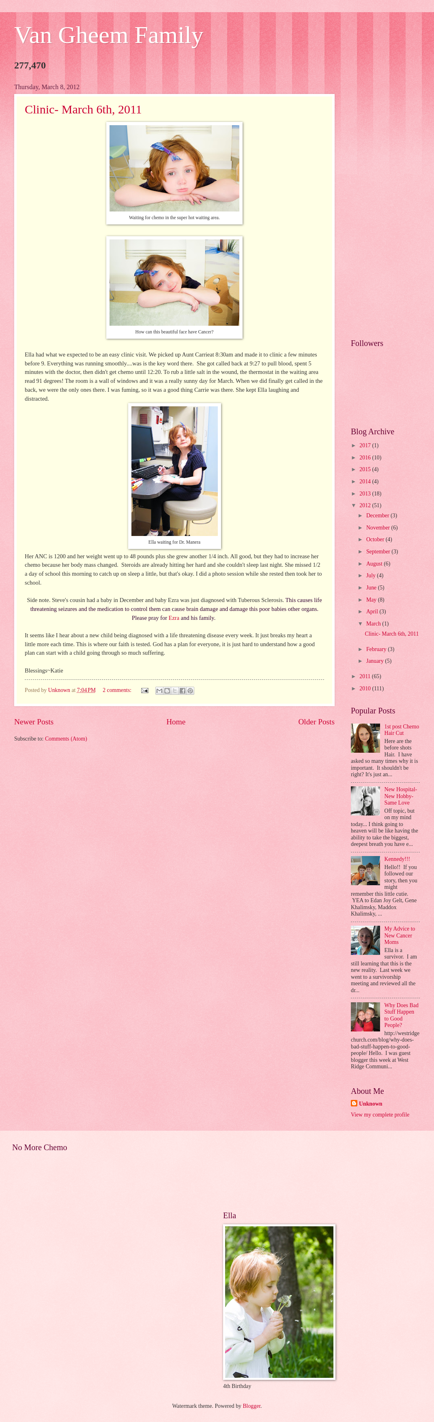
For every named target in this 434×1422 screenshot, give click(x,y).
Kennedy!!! (397, 859)
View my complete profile (380, 1115)
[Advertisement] (385, 205)
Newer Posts (34, 721)
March (374, 624)
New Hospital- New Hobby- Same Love (401, 796)
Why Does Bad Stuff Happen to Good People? (402, 1015)
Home (175, 721)
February (377, 649)
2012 (365, 505)
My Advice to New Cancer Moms (400, 935)
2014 (365, 481)
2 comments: (118, 690)
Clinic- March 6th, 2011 (83, 109)
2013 (365, 494)
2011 (365, 676)
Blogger (251, 1406)
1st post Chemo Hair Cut (402, 730)
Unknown (370, 1104)
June (372, 588)
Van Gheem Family (109, 34)
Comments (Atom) (66, 739)
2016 (365, 458)
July (371, 575)
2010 (365, 688)
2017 (365, 445)
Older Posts (316, 721)
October (376, 539)
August (375, 564)
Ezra (174, 618)
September (378, 552)
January (375, 661)
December (378, 515)
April (373, 612)
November (378, 528)
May (372, 600)
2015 (365, 469)
